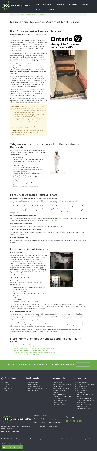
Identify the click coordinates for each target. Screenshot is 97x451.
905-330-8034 (45, 415)
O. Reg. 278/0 (53, 220)
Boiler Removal (33, 384)
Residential (48, 5)
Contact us (15, 130)
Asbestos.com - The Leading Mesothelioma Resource (30, 351)
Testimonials (8, 388)
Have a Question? (12, 447)
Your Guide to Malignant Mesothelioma (26, 354)
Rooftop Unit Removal (60, 400)
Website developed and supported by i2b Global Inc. (78, 439)
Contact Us (83, 364)
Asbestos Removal (34, 386)
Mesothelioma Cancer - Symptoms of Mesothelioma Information (34, 352)
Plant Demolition (82, 388)
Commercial (61, 5)
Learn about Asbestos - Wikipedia (24, 345)
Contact (50, 9)
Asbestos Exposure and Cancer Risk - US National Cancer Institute (34, 349)
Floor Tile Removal (59, 394)
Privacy (10, 444)
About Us (40, 10)
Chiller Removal (58, 402)
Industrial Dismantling (84, 398)
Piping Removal (58, 386)
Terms (3, 444)
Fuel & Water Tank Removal (62, 384)
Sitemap (18, 444)
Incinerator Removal (59, 404)
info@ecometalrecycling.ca (49, 419)
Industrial (74, 5)
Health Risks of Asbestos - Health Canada (26, 347)
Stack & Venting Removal (61, 388)
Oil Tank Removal (34, 382)
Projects (85, 5)
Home (38, 4)
